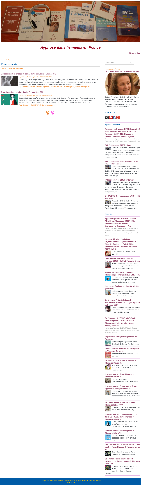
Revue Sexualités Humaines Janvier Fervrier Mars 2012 (22, 92)
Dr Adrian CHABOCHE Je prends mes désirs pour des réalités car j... (126, 408)
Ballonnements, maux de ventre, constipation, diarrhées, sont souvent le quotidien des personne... (126, 293)
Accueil (3, 60)
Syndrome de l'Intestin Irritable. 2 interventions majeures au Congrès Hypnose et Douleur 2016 (122, 302)
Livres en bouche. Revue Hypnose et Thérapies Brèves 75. (119, 432)
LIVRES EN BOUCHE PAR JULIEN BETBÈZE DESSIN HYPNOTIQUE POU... (124, 438)
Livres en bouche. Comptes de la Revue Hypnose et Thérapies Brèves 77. (121, 387)
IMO (79, 480)
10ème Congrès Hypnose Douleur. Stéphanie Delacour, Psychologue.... (125, 343)
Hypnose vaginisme (42, 87)
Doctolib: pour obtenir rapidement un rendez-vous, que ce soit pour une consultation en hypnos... (125, 279)
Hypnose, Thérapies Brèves (91, 480)
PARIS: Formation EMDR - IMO (118, 145)
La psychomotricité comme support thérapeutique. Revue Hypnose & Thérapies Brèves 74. (122, 461)
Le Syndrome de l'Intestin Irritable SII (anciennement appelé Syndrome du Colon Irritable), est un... (126, 309)
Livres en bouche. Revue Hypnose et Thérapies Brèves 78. (119, 375)
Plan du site (71, 482)
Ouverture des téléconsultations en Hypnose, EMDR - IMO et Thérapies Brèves (122, 259)
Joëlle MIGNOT (34, 105)
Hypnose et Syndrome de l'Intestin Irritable (122, 71)
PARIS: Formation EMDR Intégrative (119, 180)
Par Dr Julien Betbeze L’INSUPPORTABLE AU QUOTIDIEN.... (126, 380)
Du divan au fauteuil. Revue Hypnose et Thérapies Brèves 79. (121, 361)
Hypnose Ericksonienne (27, 87)
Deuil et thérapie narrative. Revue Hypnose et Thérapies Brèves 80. (122, 349)
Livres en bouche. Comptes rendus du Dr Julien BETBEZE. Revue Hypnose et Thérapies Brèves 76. (121, 417)
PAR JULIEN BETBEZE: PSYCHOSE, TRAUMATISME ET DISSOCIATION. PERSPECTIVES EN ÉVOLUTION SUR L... (122, 395)
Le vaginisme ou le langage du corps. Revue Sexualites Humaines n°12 (28, 74)
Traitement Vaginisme (82, 87)
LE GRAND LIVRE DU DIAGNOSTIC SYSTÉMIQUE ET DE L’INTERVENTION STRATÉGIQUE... (125, 424)
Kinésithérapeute (68, 87)
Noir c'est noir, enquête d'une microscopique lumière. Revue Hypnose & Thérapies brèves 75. (122, 447)
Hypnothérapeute (56, 87)
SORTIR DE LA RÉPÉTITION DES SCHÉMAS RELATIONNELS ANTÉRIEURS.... (124, 367)
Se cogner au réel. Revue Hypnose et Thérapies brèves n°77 (120, 403)
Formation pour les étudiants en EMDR (63, 480)
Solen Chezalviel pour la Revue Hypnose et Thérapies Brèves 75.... (125, 453)
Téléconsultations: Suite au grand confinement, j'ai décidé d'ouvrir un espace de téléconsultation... (125, 265)
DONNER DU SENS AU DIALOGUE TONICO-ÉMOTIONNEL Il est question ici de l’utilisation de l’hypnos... (121, 470)
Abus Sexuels (23, 105)
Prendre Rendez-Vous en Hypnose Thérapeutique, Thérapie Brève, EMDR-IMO (122, 273)
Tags (9, 60)
